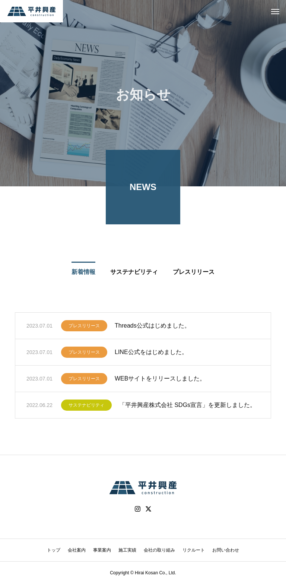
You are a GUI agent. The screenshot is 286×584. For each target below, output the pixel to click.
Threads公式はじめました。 (152, 327)
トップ (53, 550)
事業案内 (102, 550)
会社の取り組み (159, 550)
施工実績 (127, 550)
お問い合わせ (225, 550)
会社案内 (77, 550)
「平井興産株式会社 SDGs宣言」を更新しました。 (187, 406)
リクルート (193, 550)
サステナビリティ (86, 406)
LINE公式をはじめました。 (151, 353)
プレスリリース (84, 327)
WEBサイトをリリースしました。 (160, 380)
